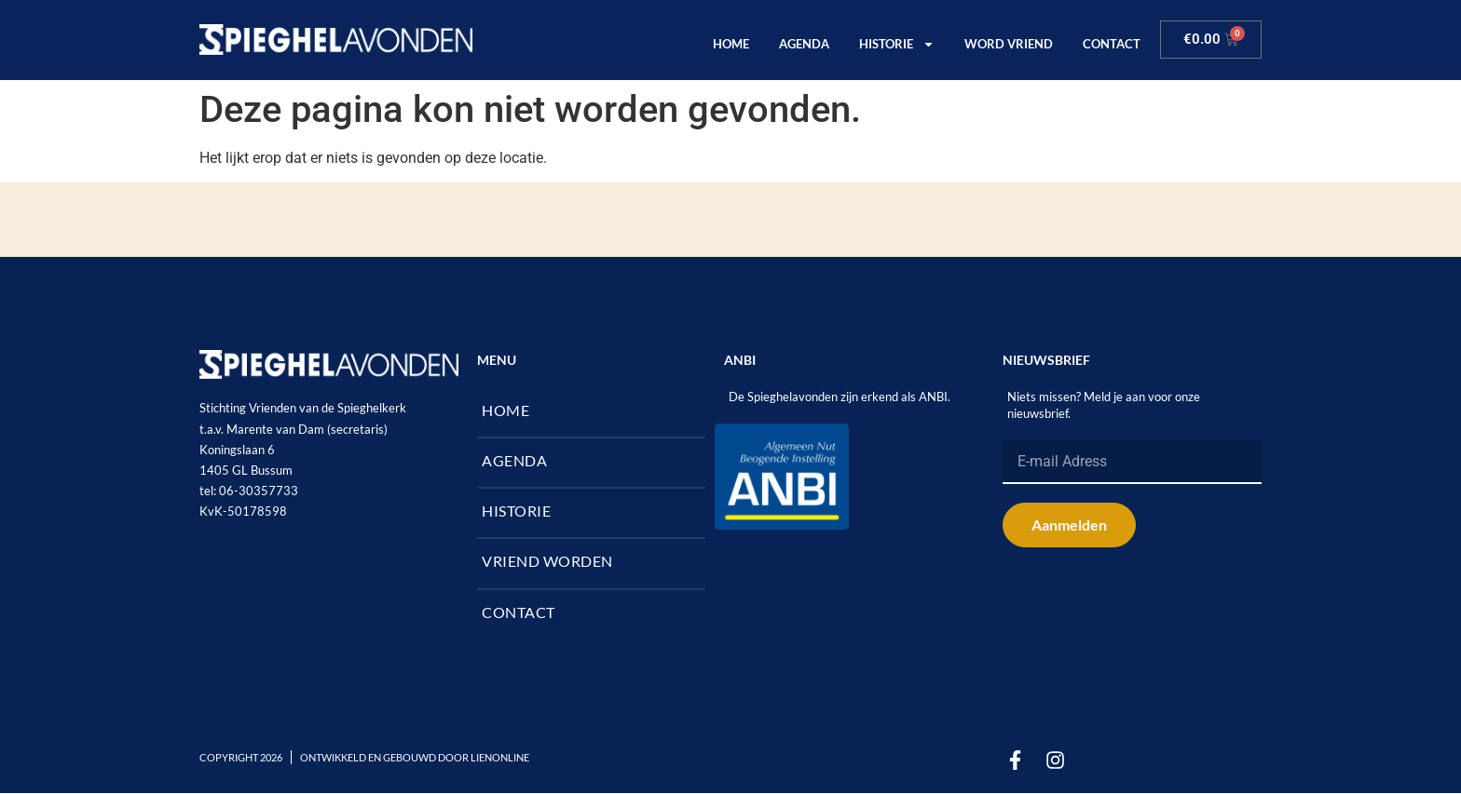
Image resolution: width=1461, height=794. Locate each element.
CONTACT (1111, 43)
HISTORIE (897, 44)
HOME (731, 43)
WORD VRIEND (1008, 43)
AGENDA (804, 43)
